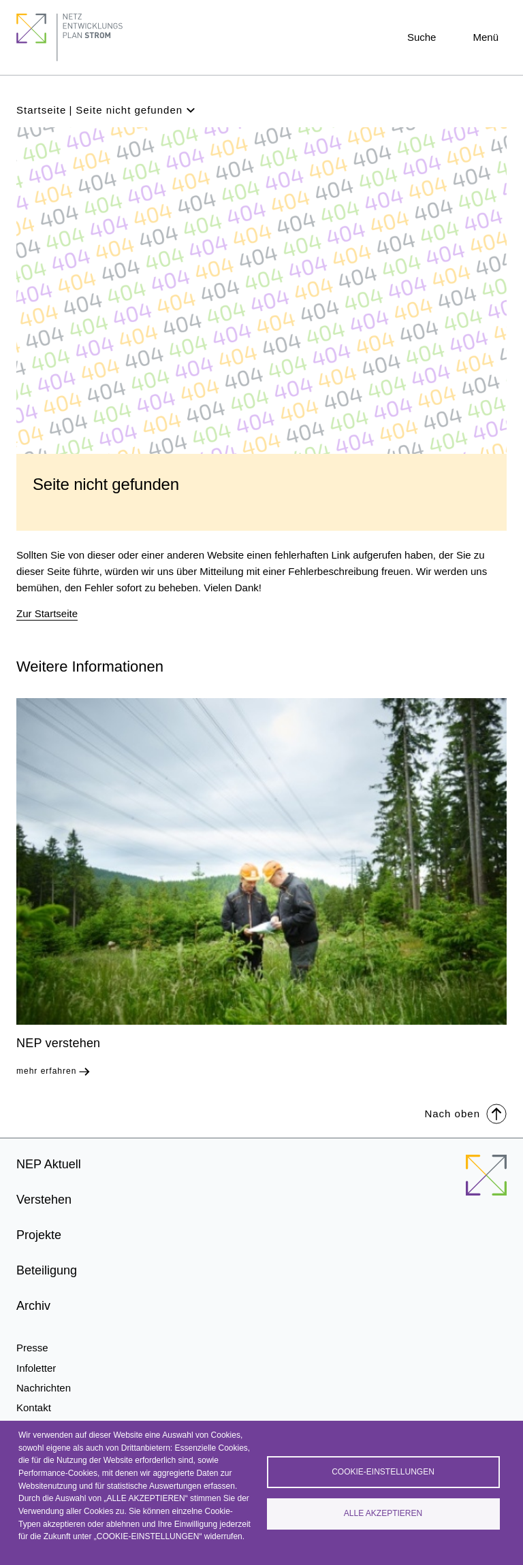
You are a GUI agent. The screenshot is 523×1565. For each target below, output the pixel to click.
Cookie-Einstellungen (383, 1471)
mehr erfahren (46, 1071)
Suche (422, 37)
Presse (32, 1347)
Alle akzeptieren (383, 1514)
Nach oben (465, 1113)
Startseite (41, 110)
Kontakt (33, 1407)
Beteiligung (46, 1270)
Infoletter (36, 1368)
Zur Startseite (47, 613)
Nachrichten (43, 1388)
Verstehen (44, 1199)
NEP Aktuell (48, 1164)
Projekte (38, 1235)
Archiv (33, 1306)
